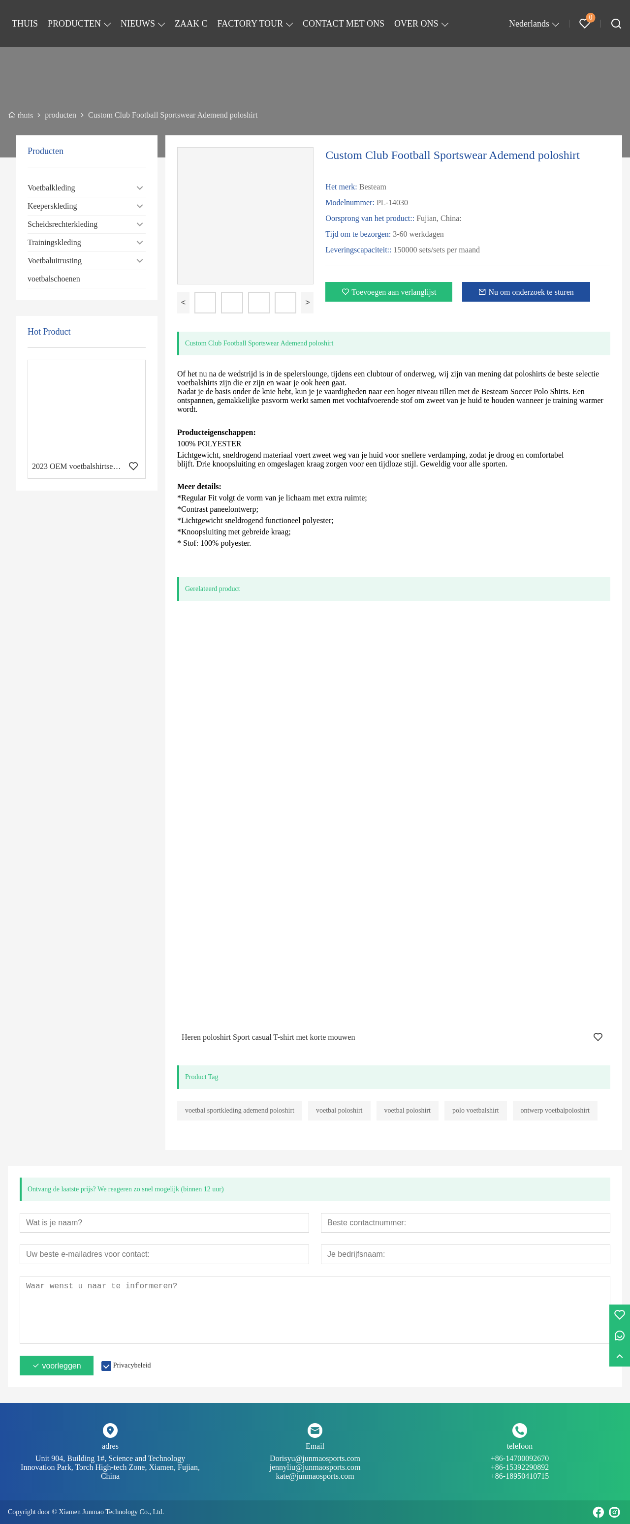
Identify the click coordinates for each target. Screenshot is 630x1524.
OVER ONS (416, 24)
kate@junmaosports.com (315, 1476)
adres (110, 1446)
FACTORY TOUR (251, 24)
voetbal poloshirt (339, 1110)
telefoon (520, 1446)
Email (315, 1446)
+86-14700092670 (519, 1463)
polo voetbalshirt (475, 1110)
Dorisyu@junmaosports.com (315, 1463)
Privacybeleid (132, 1365)
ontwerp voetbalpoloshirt (555, 1110)
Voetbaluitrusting (55, 260)
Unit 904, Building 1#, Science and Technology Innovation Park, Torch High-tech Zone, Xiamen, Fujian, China (110, 1467)
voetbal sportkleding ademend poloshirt (239, 1110)
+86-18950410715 (520, 1476)
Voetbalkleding (51, 188)
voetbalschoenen (54, 279)
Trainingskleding (54, 242)
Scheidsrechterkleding (62, 224)
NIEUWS (138, 24)
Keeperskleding (52, 206)
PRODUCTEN (74, 24)
